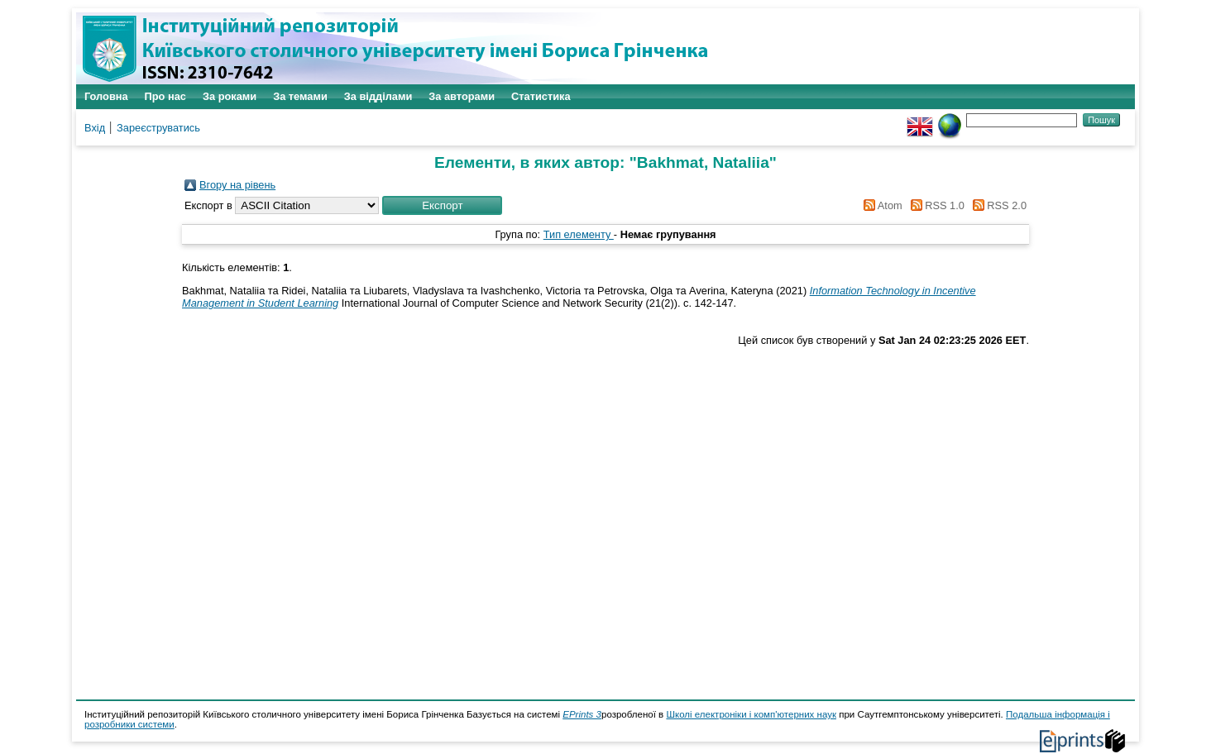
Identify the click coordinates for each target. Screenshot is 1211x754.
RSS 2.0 (997, 205)
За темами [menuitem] (300, 96)
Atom (880, 205)
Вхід (94, 128)
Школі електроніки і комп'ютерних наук (751, 714)
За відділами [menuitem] (378, 96)
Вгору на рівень (237, 185)
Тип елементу (578, 234)
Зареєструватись (158, 128)
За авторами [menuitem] (461, 96)
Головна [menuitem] (106, 96)
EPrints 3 (581, 714)
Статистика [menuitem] (541, 96)
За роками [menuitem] (229, 96)
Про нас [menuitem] (165, 96)
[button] (442, 205)
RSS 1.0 (934, 205)
